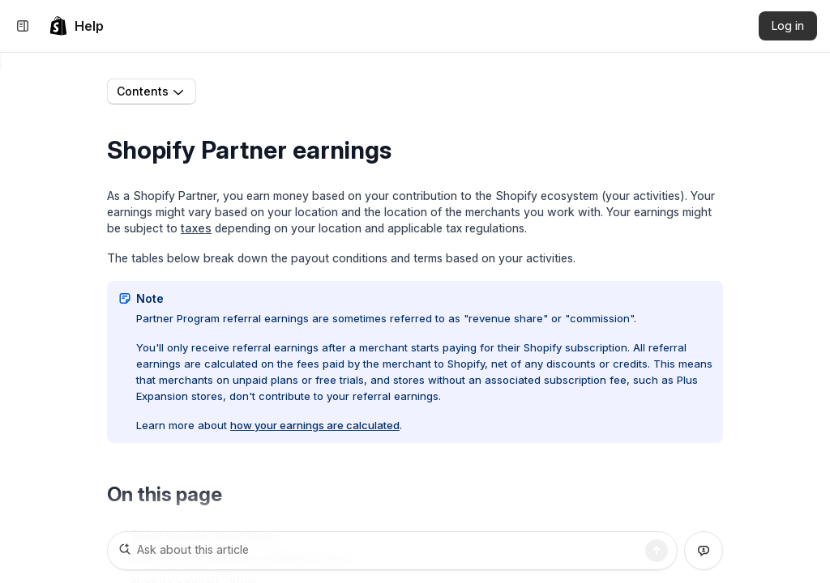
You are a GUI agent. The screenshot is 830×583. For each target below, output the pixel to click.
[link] (76, 26)
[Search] (656, 550)
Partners (281, 93)
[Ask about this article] (392, 550)
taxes (196, 231)
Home (224, 93)
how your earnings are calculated (315, 428)
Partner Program (365, 93)
